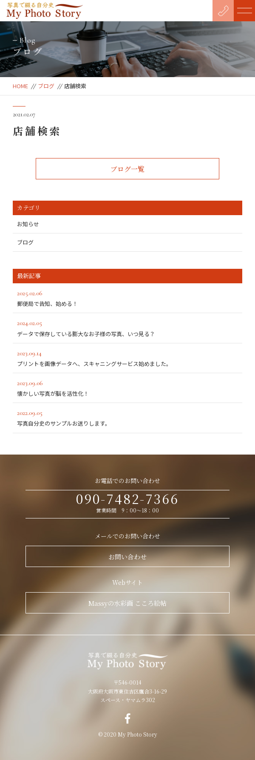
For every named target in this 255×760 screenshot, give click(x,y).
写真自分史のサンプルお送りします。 (127, 417)
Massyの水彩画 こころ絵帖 (127, 603)
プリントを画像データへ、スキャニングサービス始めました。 (127, 358)
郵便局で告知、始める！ (127, 298)
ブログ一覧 (127, 169)
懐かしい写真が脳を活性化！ (127, 387)
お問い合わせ (127, 556)
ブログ (46, 86)
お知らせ (28, 224)
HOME (20, 86)
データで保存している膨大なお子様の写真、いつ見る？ (127, 327)
